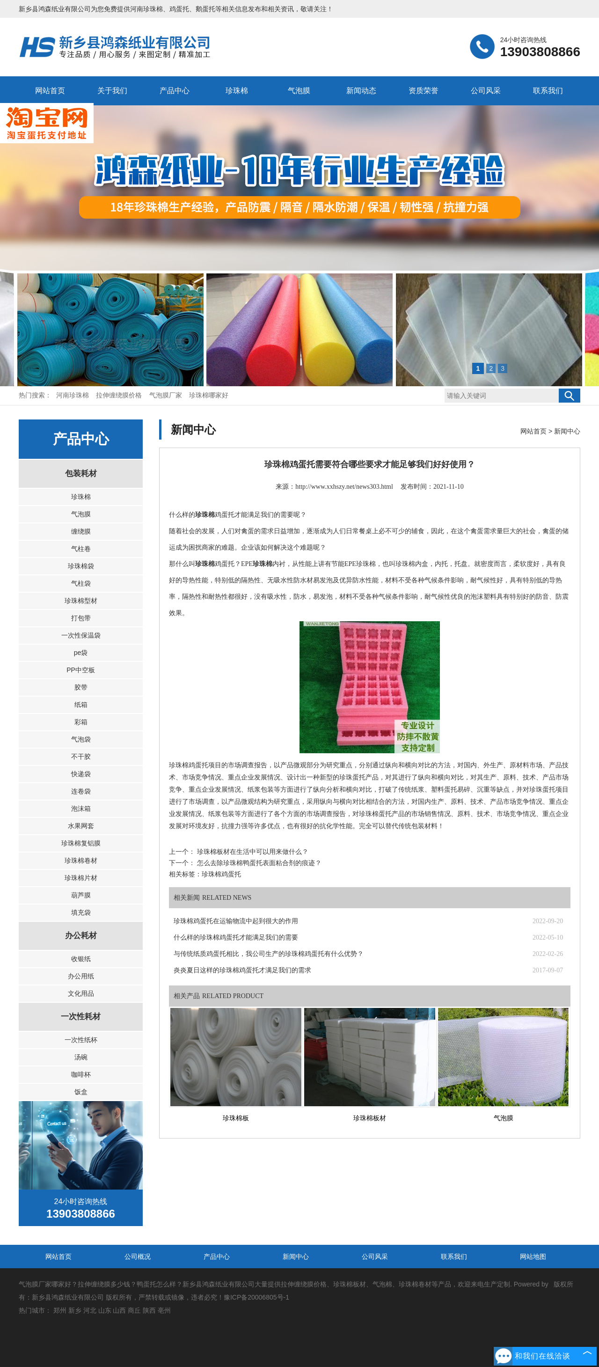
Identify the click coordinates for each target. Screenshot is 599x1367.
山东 (104, 1310)
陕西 (149, 1310)
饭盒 (81, 1091)
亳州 (164, 1310)
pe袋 (81, 652)
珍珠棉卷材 (81, 860)
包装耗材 (81, 473)
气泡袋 (81, 739)
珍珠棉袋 (81, 566)
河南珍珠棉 (146, 9)
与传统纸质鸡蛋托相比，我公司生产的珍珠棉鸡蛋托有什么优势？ (269, 953)
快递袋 (81, 774)
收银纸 (81, 959)
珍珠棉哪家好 (208, 395)
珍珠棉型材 (81, 600)
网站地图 (533, 1256)
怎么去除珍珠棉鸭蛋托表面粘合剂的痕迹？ (258, 863)
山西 (119, 1310)
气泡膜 (299, 91)
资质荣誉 (423, 91)
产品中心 (175, 91)
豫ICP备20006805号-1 (256, 1297)
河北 (89, 1310)
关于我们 (112, 91)
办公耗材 (81, 935)
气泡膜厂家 (166, 395)
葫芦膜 (81, 895)
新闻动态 (361, 91)
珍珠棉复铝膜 (81, 843)
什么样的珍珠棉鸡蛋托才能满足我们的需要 (236, 937)
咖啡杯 (81, 1074)
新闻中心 (567, 431)
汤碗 (81, 1057)
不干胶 (81, 756)
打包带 (81, 618)
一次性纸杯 (81, 1040)
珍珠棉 (237, 91)
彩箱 (81, 722)
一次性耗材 (81, 1016)
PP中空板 (80, 670)
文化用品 (81, 993)
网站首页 (50, 91)
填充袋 (81, 912)
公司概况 (137, 1256)
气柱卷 (81, 548)
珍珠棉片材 (81, 878)
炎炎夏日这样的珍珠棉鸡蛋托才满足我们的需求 (242, 970)
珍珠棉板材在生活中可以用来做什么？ (251, 851)
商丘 (134, 1310)
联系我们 (548, 91)
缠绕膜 (81, 531)
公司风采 (486, 91)
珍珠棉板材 (369, 1118)
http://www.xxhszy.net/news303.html (344, 486)
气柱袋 (81, 583)
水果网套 (81, 826)
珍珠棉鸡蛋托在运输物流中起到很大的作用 (236, 921)
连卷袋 (81, 791)
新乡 (74, 1310)
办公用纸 (81, 976)
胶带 (81, 687)
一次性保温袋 (81, 635)
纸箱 (81, 704)
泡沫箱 (81, 808)
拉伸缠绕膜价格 (120, 395)
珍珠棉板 (236, 1118)
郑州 (59, 1310)
